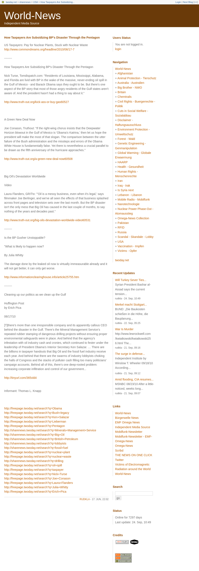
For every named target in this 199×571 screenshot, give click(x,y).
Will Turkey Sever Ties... (130, 280)
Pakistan (123, 223)
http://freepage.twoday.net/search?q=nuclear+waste (37, 456)
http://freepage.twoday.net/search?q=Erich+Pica (35, 491)
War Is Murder (124, 329)
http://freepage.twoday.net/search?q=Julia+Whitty (36, 487)
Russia (122, 232)
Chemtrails (125, 96)
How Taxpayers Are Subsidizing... (58, 2)
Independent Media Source (132, 427)
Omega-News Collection (133, 218)
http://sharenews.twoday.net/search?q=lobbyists (35, 443)
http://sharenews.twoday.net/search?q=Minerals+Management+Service (50, 430)
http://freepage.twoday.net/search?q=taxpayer (33, 469)
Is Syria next (126, 190)
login (118, 49)
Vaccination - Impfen (131, 246)
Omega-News (124, 445)
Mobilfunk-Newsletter (128, 431)
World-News (32, 15)
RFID (121, 227)
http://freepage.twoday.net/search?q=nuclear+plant (37, 452)
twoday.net (11, 2)
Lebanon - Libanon (130, 195)
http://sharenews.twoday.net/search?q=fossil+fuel (36, 447)
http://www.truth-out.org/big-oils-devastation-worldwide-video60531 (47, 220)
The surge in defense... (130, 353)
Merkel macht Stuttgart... (131, 304)
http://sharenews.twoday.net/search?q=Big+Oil (34, 434)
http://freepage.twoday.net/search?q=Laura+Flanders (38, 482)
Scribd (119, 450)
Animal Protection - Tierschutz (136, 78)
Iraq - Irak (124, 185)
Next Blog (188, 2)
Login (178, 2)
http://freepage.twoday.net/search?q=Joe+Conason (37, 478)
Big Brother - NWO (130, 87)
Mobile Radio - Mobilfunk (134, 199)
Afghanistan (125, 73)
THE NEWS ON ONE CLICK (133, 455)
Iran (120, 180)
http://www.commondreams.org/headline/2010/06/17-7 (39, 49)
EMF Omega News (127, 422)
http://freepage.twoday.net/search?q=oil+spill (33, 465)
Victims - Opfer (127, 250)
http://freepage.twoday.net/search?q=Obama (33, 408)
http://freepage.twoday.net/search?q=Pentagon (34, 426)
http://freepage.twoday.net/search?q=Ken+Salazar (36, 417)
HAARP (123, 162)
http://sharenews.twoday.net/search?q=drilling (33, 461)
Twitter (119, 460)
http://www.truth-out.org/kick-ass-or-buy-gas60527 (36, 102)
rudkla (85, 499)
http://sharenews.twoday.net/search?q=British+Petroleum (41, 439)
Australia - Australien (130, 82)
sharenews (24, 2)
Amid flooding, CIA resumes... (134, 379)
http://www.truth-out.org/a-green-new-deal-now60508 (38, 159)
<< (195, 2)
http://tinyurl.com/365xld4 (20, 377)
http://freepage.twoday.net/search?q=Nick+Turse (35, 474)
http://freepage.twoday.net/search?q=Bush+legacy (36, 412)
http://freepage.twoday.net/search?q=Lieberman (35, 421)
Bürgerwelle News (127, 417)
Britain (122, 92)
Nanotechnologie (128, 204)
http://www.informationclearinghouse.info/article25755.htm (41, 277)
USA (35, 2)
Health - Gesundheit (131, 166)
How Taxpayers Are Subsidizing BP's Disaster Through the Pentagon (52, 37)
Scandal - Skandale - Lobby (135, 236)
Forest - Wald (126, 139)
